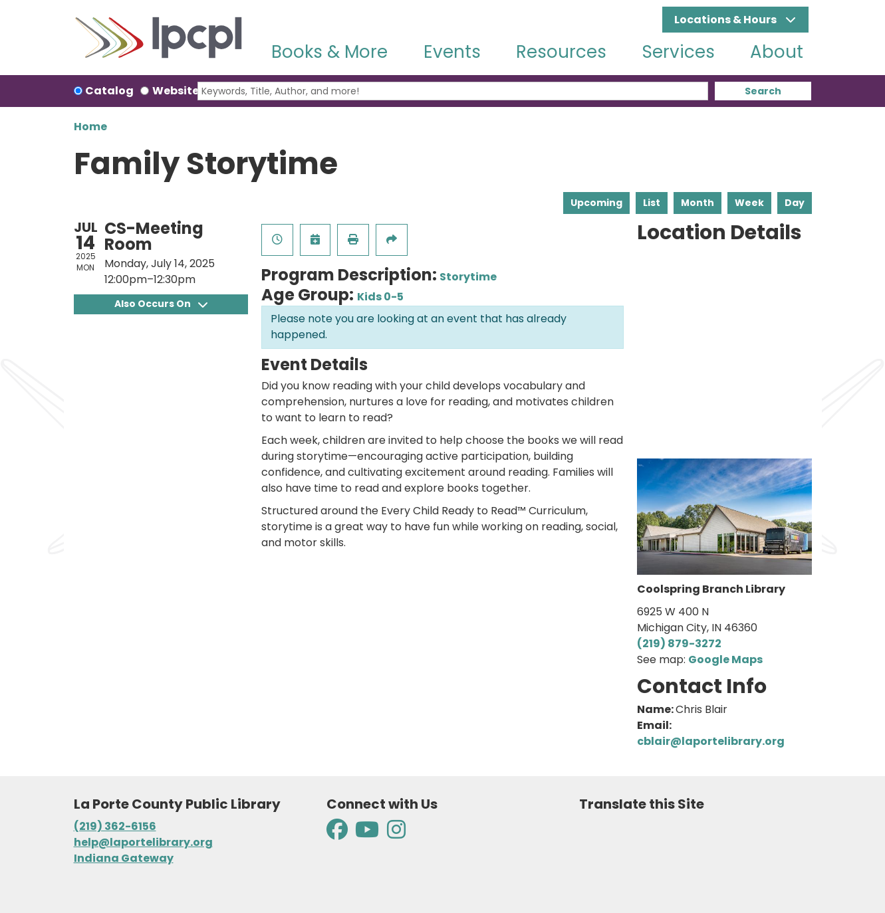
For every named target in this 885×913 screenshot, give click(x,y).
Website (175, 90)
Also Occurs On (160, 303)
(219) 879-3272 (679, 643)
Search (763, 91)
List (651, 202)
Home (90, 126)
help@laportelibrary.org (143, 842)
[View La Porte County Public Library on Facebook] (338, 833)
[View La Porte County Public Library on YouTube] (367, 833)
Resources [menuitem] (561, 52)
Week (749, 202)
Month (697, 202)
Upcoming (596, 202)
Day (795, 202)
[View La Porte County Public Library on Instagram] (396, 833)
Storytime (468, 276)
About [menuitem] (776, 52)
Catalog (109, 90)
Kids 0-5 (380, 296)
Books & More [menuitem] (329, 52)
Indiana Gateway (124, 858)
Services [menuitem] (678, 52)
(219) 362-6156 (115, 826)
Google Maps (725, 659)
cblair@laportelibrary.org (711, 741)
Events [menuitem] (452, 52)
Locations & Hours (726, 19)
